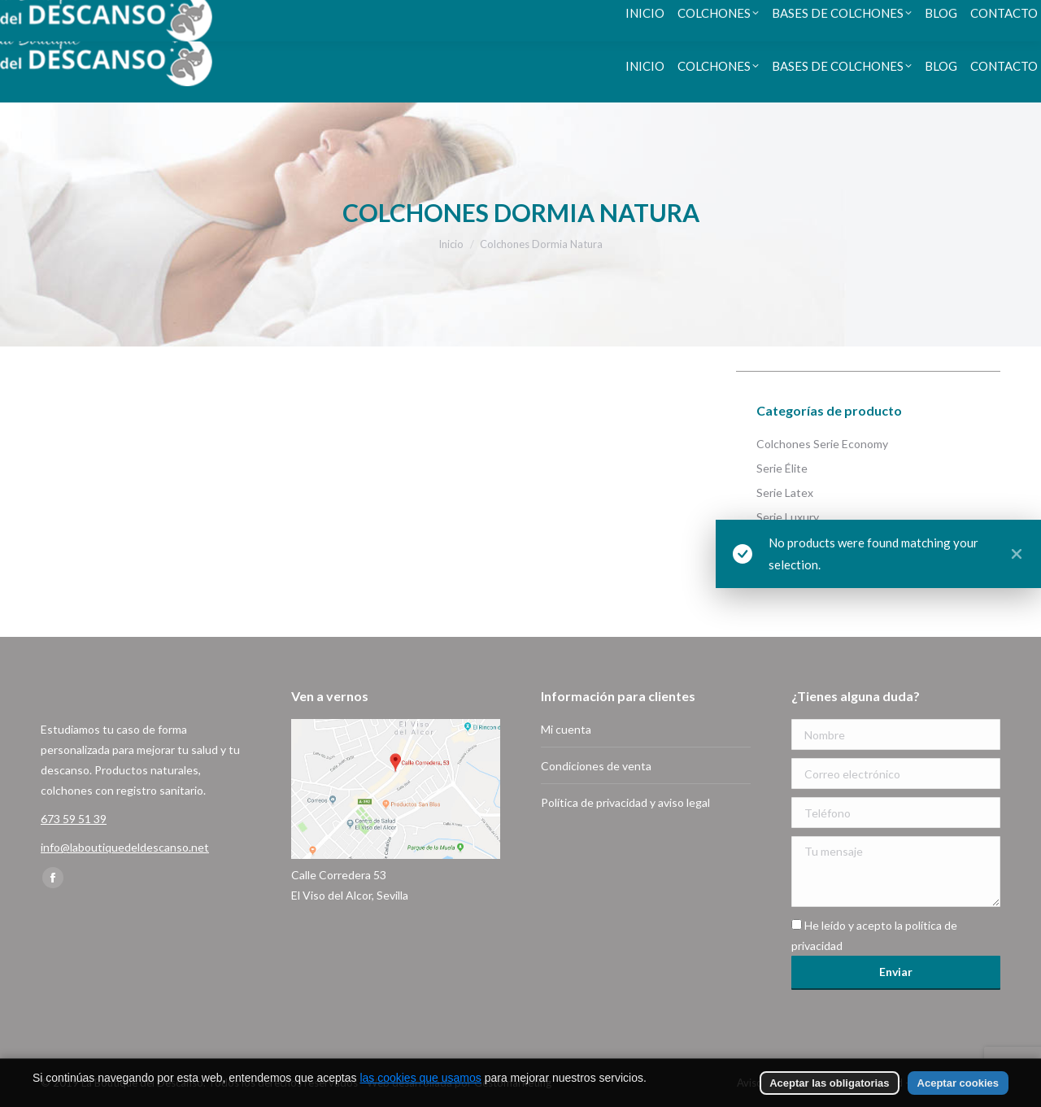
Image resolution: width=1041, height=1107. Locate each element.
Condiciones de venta (596, 766)
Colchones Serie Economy (822, 444)
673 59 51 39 (94, 14)
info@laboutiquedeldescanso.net (125, 847)
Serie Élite (782, 468)
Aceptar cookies (958, 1083)
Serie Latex (784, 492)
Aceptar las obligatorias (829, 1083)
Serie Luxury (787, 517)
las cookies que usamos (420, 1077)
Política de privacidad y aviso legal (625, 802)
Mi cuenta (566, 729)
